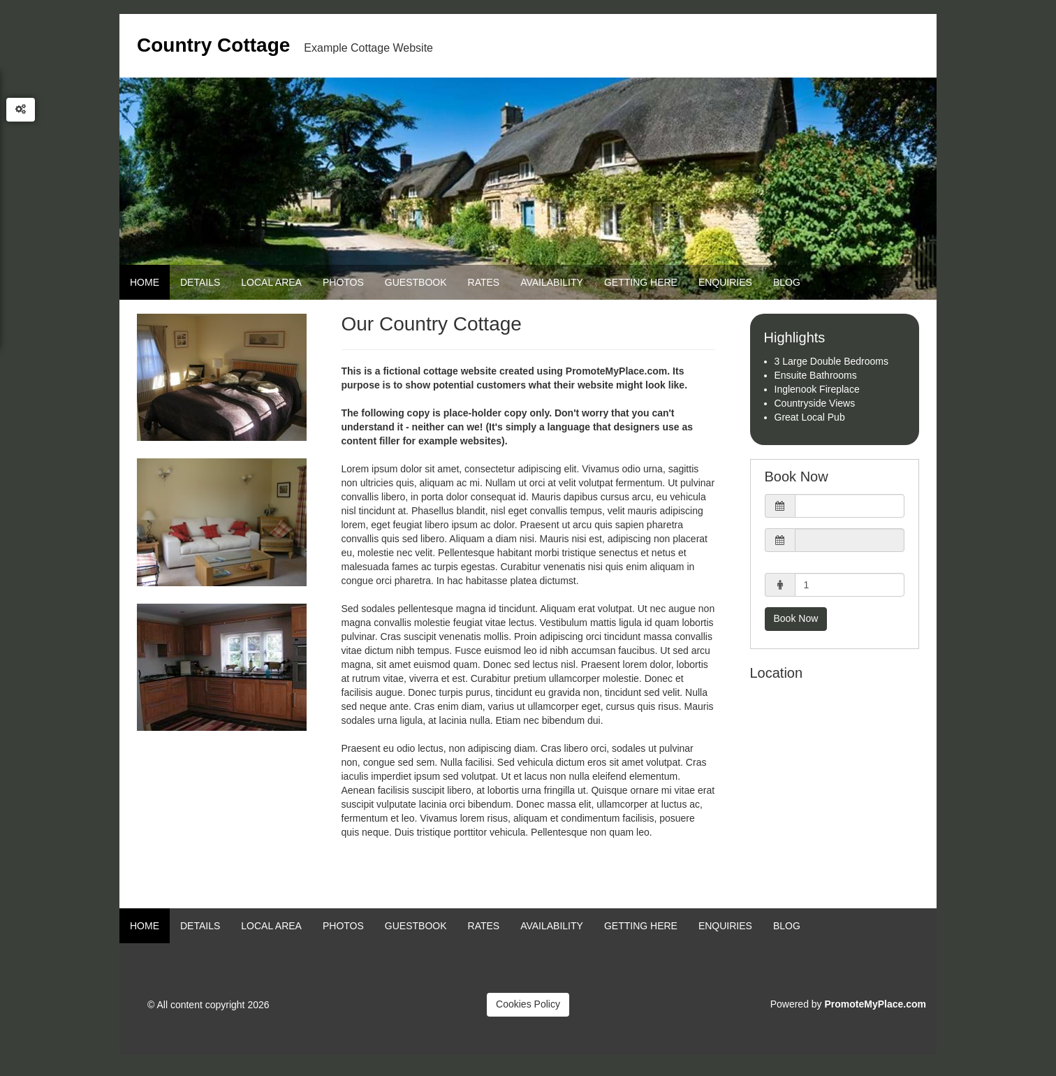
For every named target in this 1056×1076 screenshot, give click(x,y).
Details (200, 282)
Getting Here (640, 282)
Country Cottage (213, 45)
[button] (835, 506)
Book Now (796, 618)
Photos (343, 282)
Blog (786, 282)
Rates (484, 282)
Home (144, 282)
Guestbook (416, 282)
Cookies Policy (528, 1004)
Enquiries (725, 282)
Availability (551, 282)
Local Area (271, 282)
